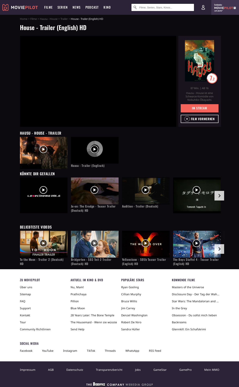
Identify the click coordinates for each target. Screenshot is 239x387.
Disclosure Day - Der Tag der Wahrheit (195, 294)
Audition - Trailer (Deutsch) (140, 206)
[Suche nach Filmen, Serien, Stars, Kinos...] (162, 7)
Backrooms (179, 322)
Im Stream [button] (199, 108)
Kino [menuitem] (107, 7)
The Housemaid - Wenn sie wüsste (94, 322)
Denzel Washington (134, 315)
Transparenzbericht (109, 370)
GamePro (185, 370)
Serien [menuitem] (62, 7)
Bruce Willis (129, 301)
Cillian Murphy (131, 294)
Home (23, 19)
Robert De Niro (131, 322)
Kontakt (25, 315)
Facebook (26, 351)
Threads (110, 351)
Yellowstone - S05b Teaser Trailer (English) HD (144, 261)
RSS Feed (155, 351)
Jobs (138, 370)
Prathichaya (78, 294)
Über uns (26, 287)
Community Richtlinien (35, 329)
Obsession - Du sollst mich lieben (194, 315)
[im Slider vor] (219, 196)
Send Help (77, 329)
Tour (23, 322)
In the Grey (179, 308)
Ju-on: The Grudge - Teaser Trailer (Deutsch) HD (93, 208)
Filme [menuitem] (48, 7)
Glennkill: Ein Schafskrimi (189, 329)
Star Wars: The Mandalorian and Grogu (195, 301)
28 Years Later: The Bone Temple (92, 315)
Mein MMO (211, 370)
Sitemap (25, 294)
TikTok (91, 351)
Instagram (70, 351)
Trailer (64, 19)
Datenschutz (74, 370)
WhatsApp (132, 351)
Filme (33, 19)
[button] (199, 119)
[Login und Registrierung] (203, 7)
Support (25, 308)
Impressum (27, 370)
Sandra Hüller (130, 329)
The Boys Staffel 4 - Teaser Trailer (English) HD (196, 261)
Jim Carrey (128, 308)
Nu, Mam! (77, 287)
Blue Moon (78, 308)
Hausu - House (48, 19)
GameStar (160, 370)
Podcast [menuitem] (92, 7)
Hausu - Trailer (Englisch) (88, 165)
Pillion (75, 301)
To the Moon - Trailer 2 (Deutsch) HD (42, 261)
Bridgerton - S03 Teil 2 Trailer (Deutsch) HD (91, 261)
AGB (51, 370)
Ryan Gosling (130, 287)
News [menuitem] (77, 7)
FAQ (22, 301)
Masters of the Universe (188, 287)
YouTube (47, 351)
